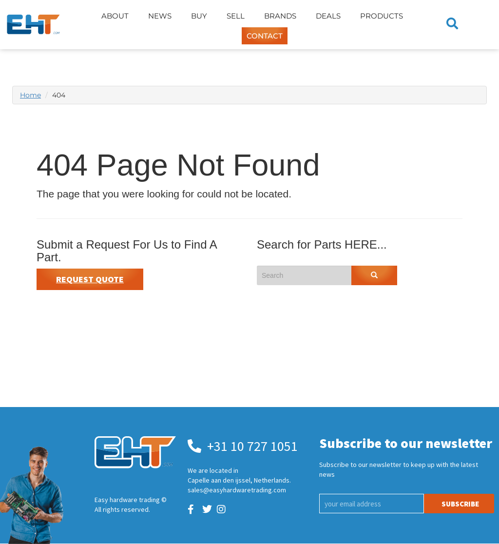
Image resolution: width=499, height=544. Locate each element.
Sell (236, 15)
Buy (199, 15)
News (160, 15)
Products (381, 15)
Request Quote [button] (90, 279)
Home (30, 95)
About (115, 15)
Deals (328, 15)
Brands (280, 15)
